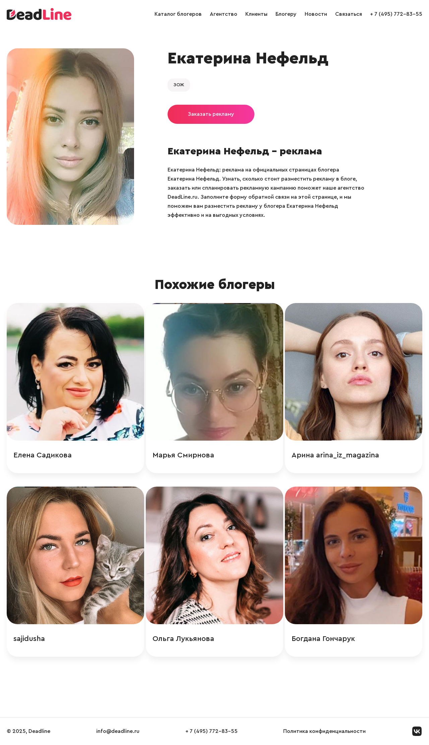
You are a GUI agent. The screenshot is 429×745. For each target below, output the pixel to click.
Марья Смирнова (183, 455)
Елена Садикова (42, 455)
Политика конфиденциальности (324, 731)
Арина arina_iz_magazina (335, 455)
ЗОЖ (178, 85)
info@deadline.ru (117, 731)
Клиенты (256, 14)
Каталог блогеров (178, 14)
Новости (316, 14)
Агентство (223, 14)
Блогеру (286, 14)
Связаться (348, 14)
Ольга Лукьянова (183, 638)
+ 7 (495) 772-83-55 (396, 14)
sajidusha (29, 638)
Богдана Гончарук (323, 638)
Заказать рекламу (211, 114)
